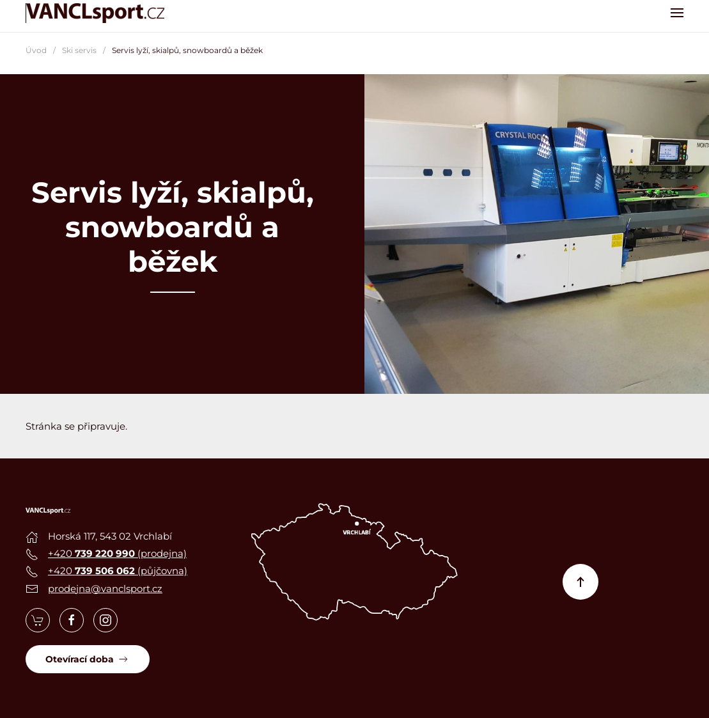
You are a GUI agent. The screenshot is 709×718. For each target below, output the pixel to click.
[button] (677, 13)
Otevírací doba (87, 659)
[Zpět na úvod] (96, 13)
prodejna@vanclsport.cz (105, 588)
